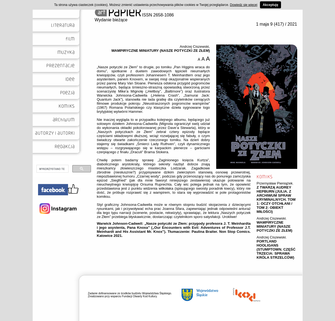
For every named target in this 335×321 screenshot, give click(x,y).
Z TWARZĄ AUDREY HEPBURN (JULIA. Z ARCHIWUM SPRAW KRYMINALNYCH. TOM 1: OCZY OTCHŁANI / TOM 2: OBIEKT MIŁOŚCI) (276, 199)
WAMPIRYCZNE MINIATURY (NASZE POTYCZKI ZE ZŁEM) (275, 226)
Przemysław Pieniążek (275, 183)
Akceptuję (270, 5)
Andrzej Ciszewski (271, 218)
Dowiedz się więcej (243, 5)
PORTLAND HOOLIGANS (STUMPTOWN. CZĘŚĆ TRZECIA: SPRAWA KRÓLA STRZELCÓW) (276, 249)
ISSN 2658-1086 (134, 15)
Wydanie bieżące (111, 20)
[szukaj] (52, 168)
